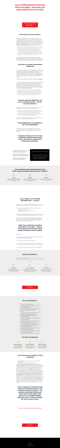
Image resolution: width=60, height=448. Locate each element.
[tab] (30, 304)
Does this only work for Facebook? (27, 329)
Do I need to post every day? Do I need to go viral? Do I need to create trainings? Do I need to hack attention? (29, 315)
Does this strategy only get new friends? (28, 322)
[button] (30, 24)
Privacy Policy (32, 445)
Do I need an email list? (25, 319)
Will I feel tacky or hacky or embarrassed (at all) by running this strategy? (29, 326)
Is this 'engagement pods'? (26, 307)
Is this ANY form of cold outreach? (27, 304)
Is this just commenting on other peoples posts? (28, 311)
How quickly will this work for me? (27, 332)
